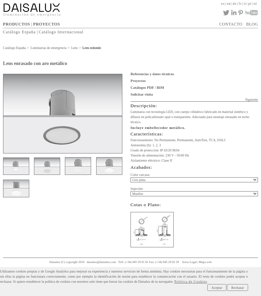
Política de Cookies (190, 281)
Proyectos (138, 81)
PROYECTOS (46, 24)
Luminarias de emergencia (49, 48)
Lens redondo (92, 48)
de (235, 3)
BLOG (252, 24)
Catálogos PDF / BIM (147, 87)
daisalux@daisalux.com (101, 262)
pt (250, 3)
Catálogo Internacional (61, 32)
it (245, 3)
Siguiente (251, 99)
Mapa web (205, 262)
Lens (74, 48)
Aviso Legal (189, 262)
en (228, 3)
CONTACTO (230, 24)
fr (240, 3)
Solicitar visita (141, 94)
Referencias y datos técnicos (152, 74)
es (223, 3)
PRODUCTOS (16, 24)
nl (255, 3)
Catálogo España (19, 32)
